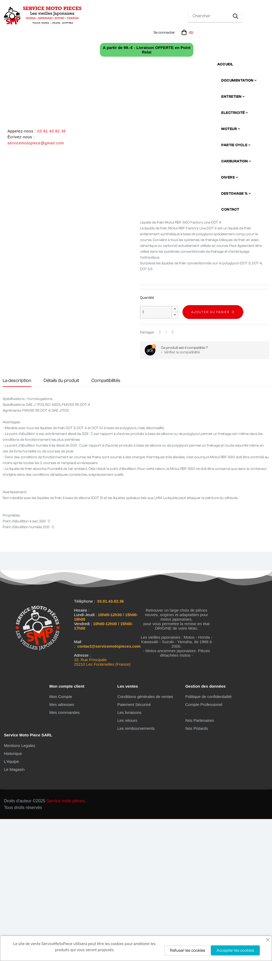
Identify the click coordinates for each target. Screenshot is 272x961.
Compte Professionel (203, 846)
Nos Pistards (196, 870)
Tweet (166, 474)
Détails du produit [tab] (61, 522)
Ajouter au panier (210, 454)
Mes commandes (64, 854)
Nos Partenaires (199, 862)
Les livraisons (129, 854)
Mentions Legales (19, 887)
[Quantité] (156, 454)
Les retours (127, 862)
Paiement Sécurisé (134, 846)
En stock (147, 345)
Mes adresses (61, 846)
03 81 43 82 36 (51, 131)
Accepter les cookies (235, 950)
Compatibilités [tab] (105, 522)
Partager (160, 474)
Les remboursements (136, 870)
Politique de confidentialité (208, 838)
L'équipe (11, 903)
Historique (13, 895)
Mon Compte (60, 838)
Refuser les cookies (187, 950)
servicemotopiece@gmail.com (35, 143)
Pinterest (172, 474)
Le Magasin (14, 911)
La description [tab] (17, 522)
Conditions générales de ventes (145, 838)
